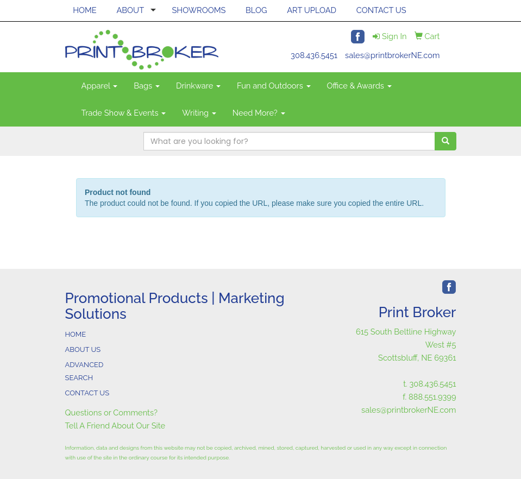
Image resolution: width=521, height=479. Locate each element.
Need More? (259, 112)
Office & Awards (359, 85)
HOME (85, 10)
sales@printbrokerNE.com (392, 55)
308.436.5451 (314, 55)
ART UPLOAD (311, 10)
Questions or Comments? (111, 412)
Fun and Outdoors (274, 85)
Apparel (99, 85)
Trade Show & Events (123, 112)
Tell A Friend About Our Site (115, 425)
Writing (199, 112)
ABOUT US (83, 349)
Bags (147, 85)
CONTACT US (381, 10)
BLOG (256, 10)
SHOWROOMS (198, 10)
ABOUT (130, 10)
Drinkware (198, 85)
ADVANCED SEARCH (84, 371)
